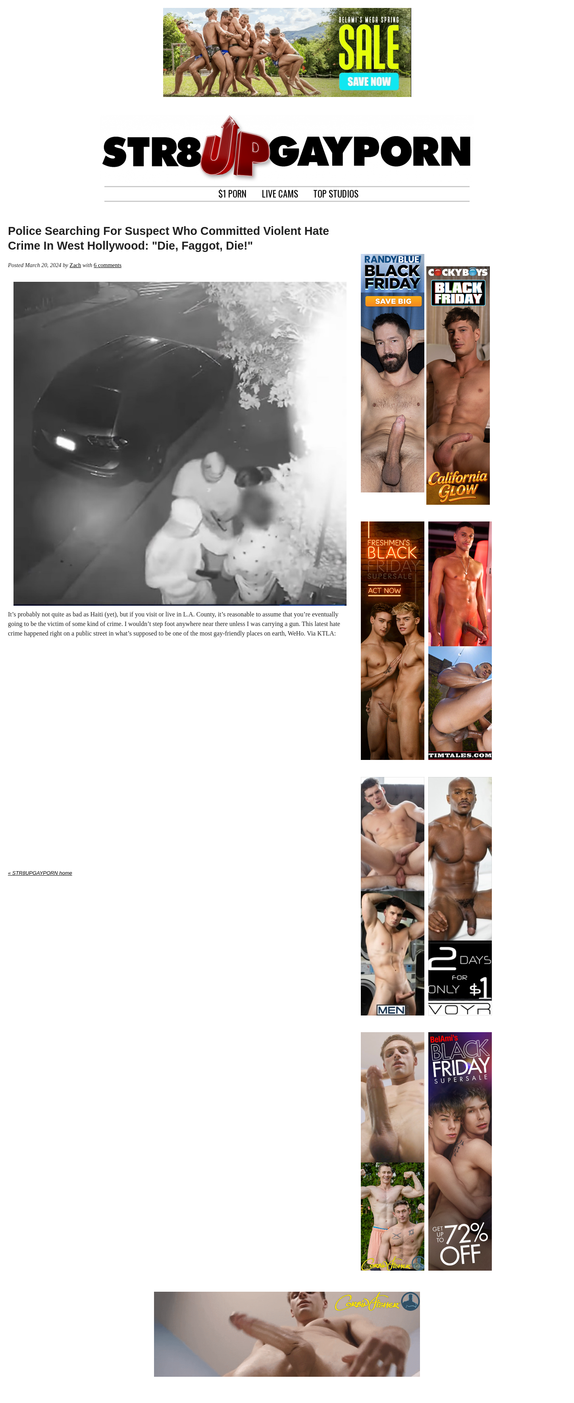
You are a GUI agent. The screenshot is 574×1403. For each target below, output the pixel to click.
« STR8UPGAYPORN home (40, 873)
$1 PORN (232, 192)
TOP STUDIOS (335, 192)
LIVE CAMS (280, 192)
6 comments (107, 265)
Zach (75, 265)
